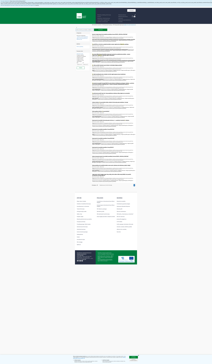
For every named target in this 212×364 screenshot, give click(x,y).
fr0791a (96, 39)
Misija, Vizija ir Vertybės (81, 201)
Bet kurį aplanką (80, 46)
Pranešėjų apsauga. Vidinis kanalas (84, 224)
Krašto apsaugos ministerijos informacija (125, 224)
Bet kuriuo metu (80, 54)
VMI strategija (79, 242)
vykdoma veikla (97, 170)
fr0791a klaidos (97, 107)
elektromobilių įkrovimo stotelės (99, 79)
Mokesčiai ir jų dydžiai (121, 201)
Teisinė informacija (80, 209)
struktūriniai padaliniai (98, 116)
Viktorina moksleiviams (121, 211)
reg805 (107, 60)
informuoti (101, 60)
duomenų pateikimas (97, 143)
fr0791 (93, 39)
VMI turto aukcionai (120, 216)
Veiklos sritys (79, 214)
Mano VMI (84, 259)
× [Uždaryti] (210, 1)
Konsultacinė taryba (81, 239)
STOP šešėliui (119, 221)
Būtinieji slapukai (77, 360)
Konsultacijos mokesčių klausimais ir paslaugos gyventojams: (84, 253)
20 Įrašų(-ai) (95, 185)
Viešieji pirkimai (80, 234)
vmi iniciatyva (107, 49)
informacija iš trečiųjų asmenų (96, 61)
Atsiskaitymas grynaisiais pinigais (123, 204)
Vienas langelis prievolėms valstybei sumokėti (106, 216)
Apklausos (79, 244)
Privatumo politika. (80, 358)
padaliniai (101, 107)
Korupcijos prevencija (81, 221)
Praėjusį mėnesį (80, 59)
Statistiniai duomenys (81, 229)
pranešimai (96, 98)
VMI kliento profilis (100, 211)
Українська (133, 25)
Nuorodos (119, 232)
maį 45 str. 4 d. (111, 49)
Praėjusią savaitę (80, 57)
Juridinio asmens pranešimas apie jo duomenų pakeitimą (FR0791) (82, 38)
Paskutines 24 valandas (81, 56)
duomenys (94, 161)
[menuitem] (104, 15)
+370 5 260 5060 (80, 255)
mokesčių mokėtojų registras (104, 39)
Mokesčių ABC (119, 209)
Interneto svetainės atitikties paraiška (124, 226)
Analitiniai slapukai (105, 360)
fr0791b (98, 39)
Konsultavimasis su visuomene (83, 206)
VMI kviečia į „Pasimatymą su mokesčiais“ (125, 214)
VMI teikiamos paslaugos (102, 209)
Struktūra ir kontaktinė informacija (84, 204)
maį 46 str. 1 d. (128, 39)
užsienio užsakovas (97, 89)
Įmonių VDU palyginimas (121, 219)
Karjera (78, 237)
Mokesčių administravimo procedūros (84, 219)
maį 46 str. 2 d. (133, 39)
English (125, 25)
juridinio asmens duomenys (122, 39)
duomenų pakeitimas (124, 49)
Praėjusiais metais (80, 60)
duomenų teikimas (115, 39)
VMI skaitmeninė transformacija (103, 214)
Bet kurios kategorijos (81, 35)
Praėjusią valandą (80, 55)
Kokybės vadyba (80, 216)
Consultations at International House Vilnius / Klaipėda (106, 202)
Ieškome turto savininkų (121, 229)
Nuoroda (37, 5)
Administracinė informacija (82, 226)
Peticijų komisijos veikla (81, 211)
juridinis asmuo (110, 39)
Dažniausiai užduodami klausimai (123, 206)
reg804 (105, 60)
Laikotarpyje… (80, 61)
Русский (128, 25)
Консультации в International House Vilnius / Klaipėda (106, 205)
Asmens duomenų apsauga (82, 232)
